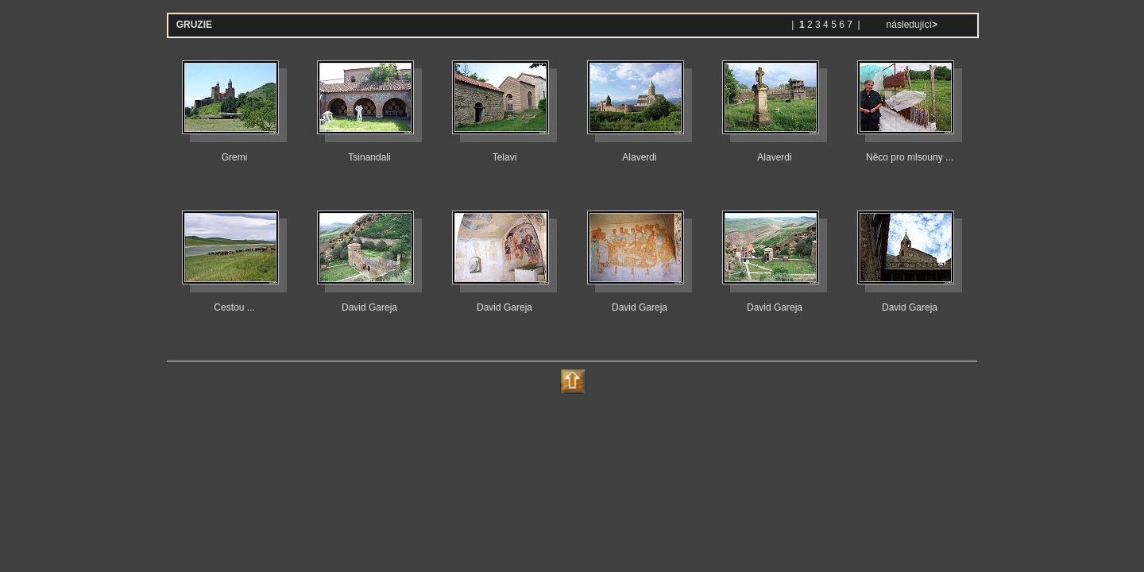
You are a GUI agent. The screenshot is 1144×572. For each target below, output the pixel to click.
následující (910, 24)
